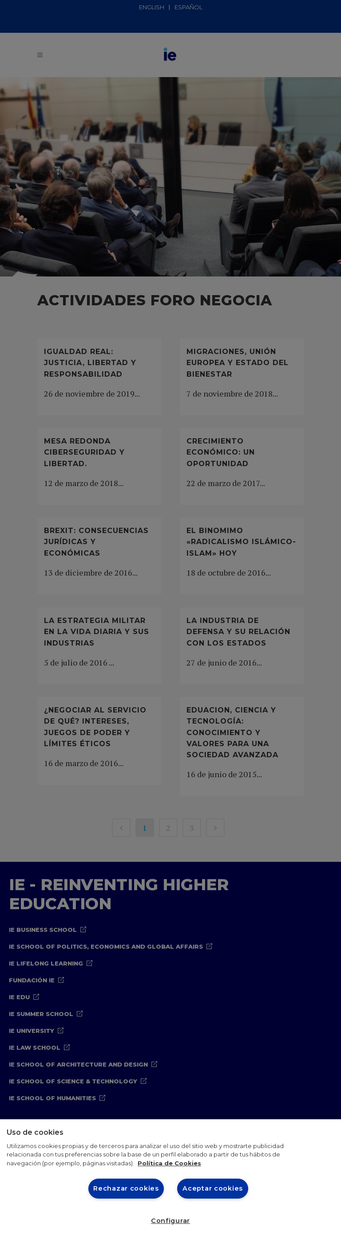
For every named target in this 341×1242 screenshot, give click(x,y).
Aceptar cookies (212, 1188)
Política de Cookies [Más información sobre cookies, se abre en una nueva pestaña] (169, 1163)
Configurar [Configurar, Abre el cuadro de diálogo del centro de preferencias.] (170, 1221)
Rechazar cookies (126, 1188)
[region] (170, 1180)
